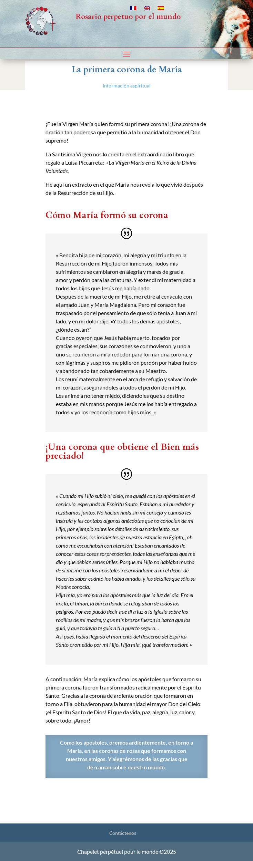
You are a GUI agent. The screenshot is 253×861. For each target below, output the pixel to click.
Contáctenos (122, 833)
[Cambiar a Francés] (133, 9)
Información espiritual (127, 86)
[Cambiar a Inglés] (147, 9)
